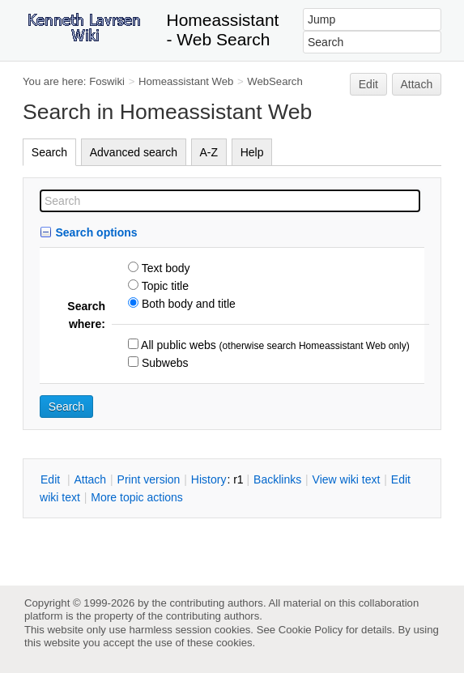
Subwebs (163, 362)
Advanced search (133, 152)
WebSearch (275, 81)
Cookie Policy (311, 630)
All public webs (177, 345)
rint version (149, 479)
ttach (90, 479)
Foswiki (107, 81)
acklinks (277, 479)
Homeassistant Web (185, 81)
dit (51, 479)
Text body (164, 268)
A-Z (209, 152)
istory (209, 479)
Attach (417, 84)
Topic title (163, 285)
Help (252, 152)
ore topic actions (137, 497)
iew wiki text (347, 479)
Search (49, 152)
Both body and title (187, 303)
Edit (368, 84)
